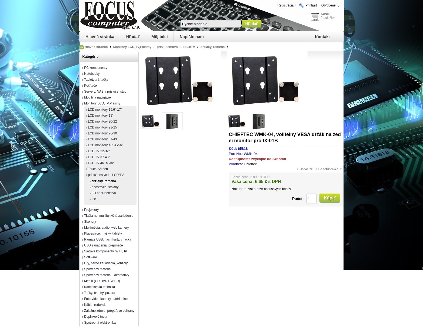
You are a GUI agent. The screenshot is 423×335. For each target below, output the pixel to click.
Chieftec (250, 164)
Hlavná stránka (100, 36)
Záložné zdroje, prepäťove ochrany (109, 311)
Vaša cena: (242, 181)
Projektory (91, 210)
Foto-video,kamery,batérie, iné (106, 299)
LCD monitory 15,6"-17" (105, 109)
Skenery (90, 222)
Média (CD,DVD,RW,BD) (102, 281)
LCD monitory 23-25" (103, 127)
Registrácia (285, 5)
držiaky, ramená (104, 181)
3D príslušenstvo (104, 193)
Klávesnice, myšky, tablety (103, 233)
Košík (325, 14)
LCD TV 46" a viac (101, 163)
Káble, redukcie (95, 305)
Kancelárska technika (99, 287)
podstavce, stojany (105, 187)
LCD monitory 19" (100, 115)
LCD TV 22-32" (99, 151)
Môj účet (159, 36)
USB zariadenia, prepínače (103, 245)
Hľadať (133, 36)
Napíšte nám (192, 36)
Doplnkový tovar (95, 317)
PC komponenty (95, 68)
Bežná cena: (240, 177)
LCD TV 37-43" (99, 157)
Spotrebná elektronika (100, 322)
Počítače (90, 85)
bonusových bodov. (278, 189)
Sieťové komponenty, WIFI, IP (105, 251)
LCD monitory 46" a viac (105, 145)
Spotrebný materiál (97, 269)
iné (94, 199)
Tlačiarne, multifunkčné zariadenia (108, 216)
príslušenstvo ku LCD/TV (106, 175)
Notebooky (92, 74)
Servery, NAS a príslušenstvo (105, 91)
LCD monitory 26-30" (103, 133)
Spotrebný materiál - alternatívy (106, 275)
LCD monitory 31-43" (103, 139)
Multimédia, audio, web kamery (106, 227)
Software (90, 257)
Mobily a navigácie (97, 97)
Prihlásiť (311, 5)
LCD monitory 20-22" (103, 121)
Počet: (298, 199)
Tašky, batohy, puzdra (99, 293)
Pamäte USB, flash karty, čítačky (107, 239)
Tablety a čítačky (96, 80)
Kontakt (322, 36)
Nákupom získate (244, 189)
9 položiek (328, 18)
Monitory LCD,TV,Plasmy (102, 103)
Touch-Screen (98, 169)
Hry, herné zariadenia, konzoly (106, 263)
